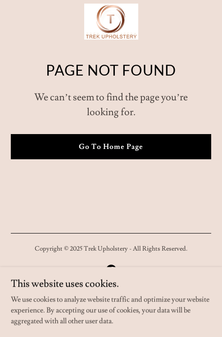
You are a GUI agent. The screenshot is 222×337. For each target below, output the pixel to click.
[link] (111, 22)
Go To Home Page (111, 146)
